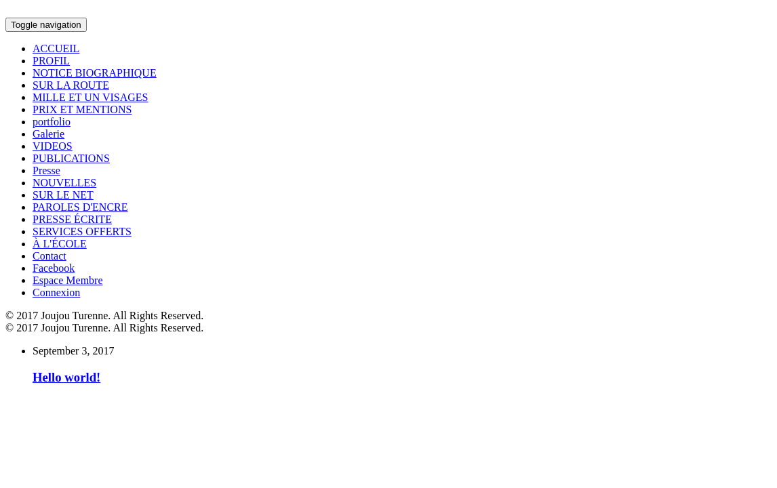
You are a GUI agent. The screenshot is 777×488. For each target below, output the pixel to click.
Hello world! (66, 377)
